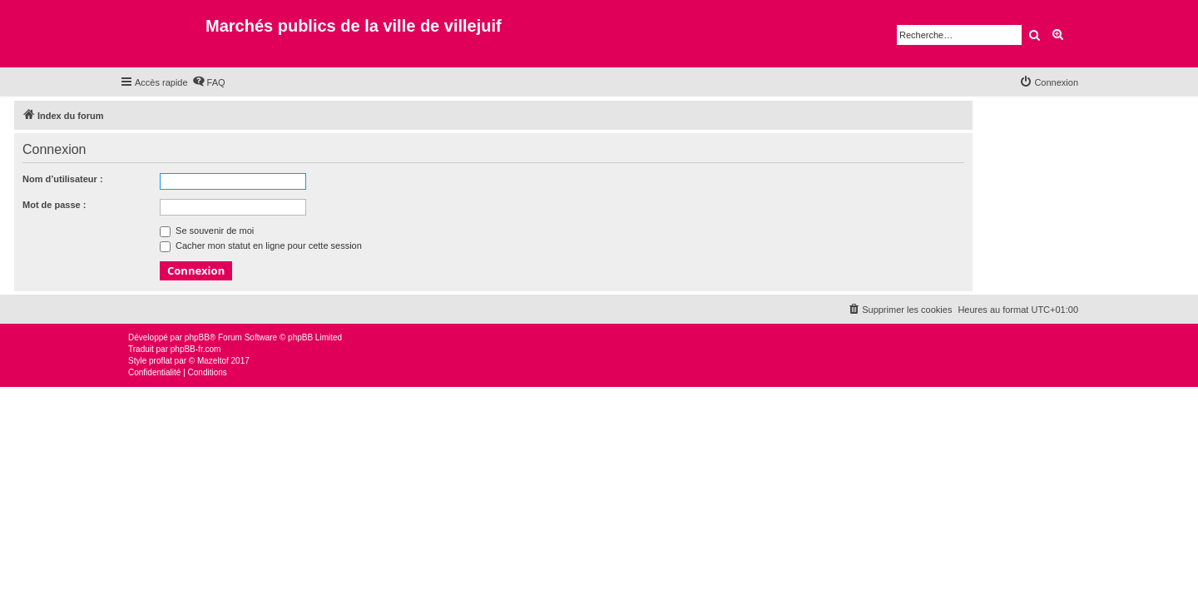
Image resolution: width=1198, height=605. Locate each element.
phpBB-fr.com (196, 349)
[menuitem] (208, 82)
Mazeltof (213, 360)
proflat (160, 360)
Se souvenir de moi (207, 231)
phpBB (197, 337)
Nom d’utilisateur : (62, 179)
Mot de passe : (54, 205)
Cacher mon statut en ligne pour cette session (261, 245)
